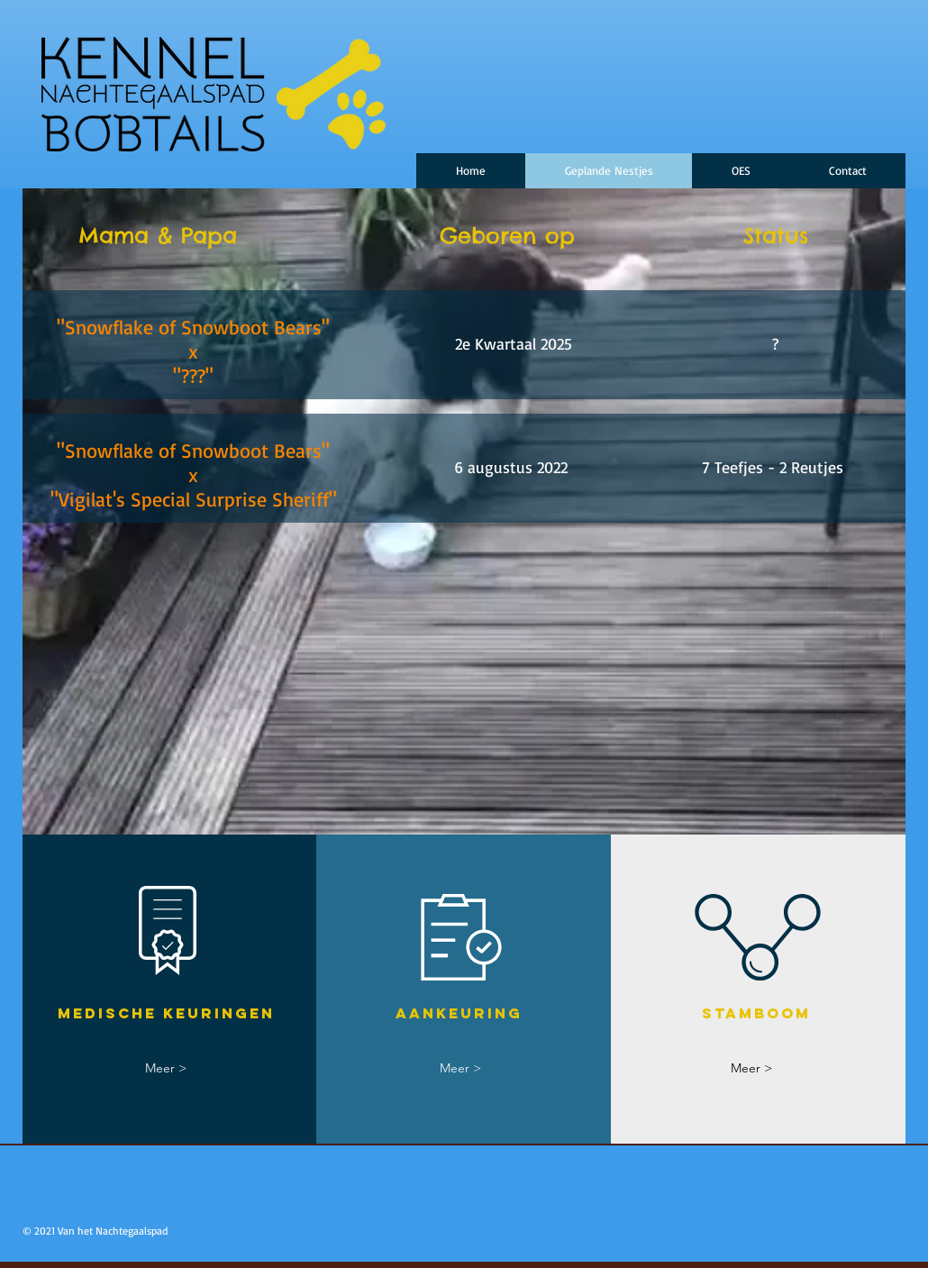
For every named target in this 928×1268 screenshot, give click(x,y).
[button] (740, 170)
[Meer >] (165, 1068)
